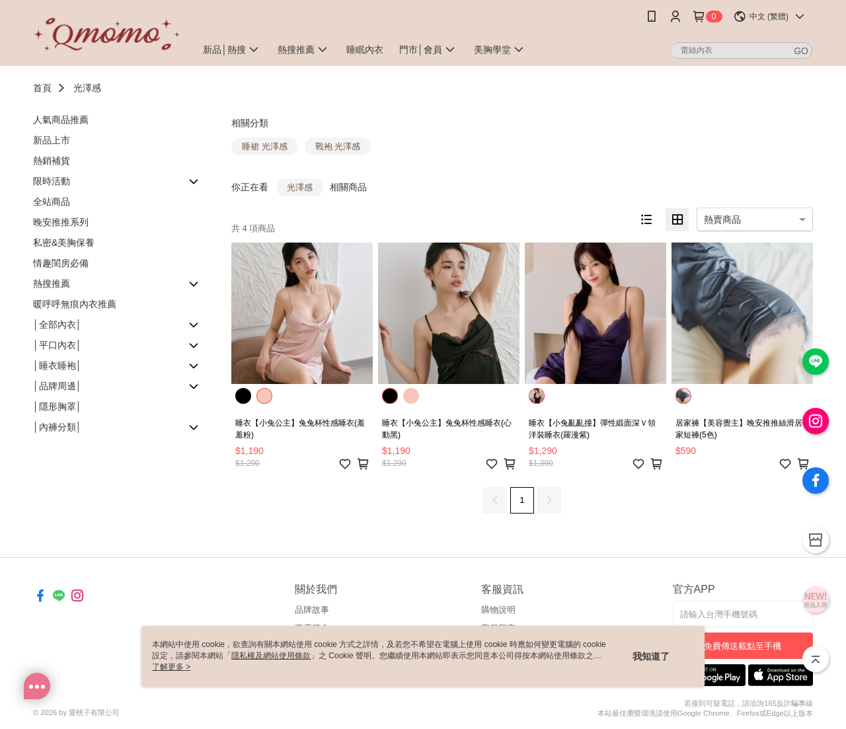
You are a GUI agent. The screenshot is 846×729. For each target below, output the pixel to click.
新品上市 (51, 140)
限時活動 (51, 181)
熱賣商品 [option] (722, 219)
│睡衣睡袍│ (57, 365)
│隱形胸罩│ (57, 406)
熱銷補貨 (51, 160)
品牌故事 (312, 610)
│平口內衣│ (57, 345)
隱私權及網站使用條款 (271, 655)
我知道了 (651, 656)
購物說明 (498, 610)
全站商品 (51, 201)
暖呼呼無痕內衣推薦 (74, 304)
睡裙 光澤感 (265, 146)
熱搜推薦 (51, 283)
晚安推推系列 (61, 222)
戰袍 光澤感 (338, 146)
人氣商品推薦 (61, 119)
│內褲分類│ (57, 427)
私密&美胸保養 (64, 242)
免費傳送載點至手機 (742, 646)
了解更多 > (171, 666)
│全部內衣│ (57, 324)
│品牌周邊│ (57, 386)
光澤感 (87, 88)
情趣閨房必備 (61, 263)
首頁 (42, 88)
